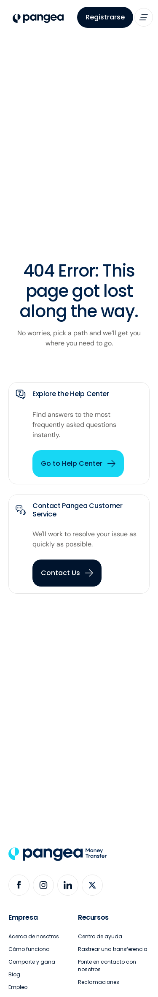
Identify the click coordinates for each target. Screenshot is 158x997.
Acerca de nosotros (33, 936)
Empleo (17, 987)
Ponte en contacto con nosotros (107, 965)
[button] (143, 17)
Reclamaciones (98, 982)
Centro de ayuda (100, 936)
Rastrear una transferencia (112, 949)
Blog (14, 974)
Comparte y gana (31, 961)
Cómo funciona (29, 949)
